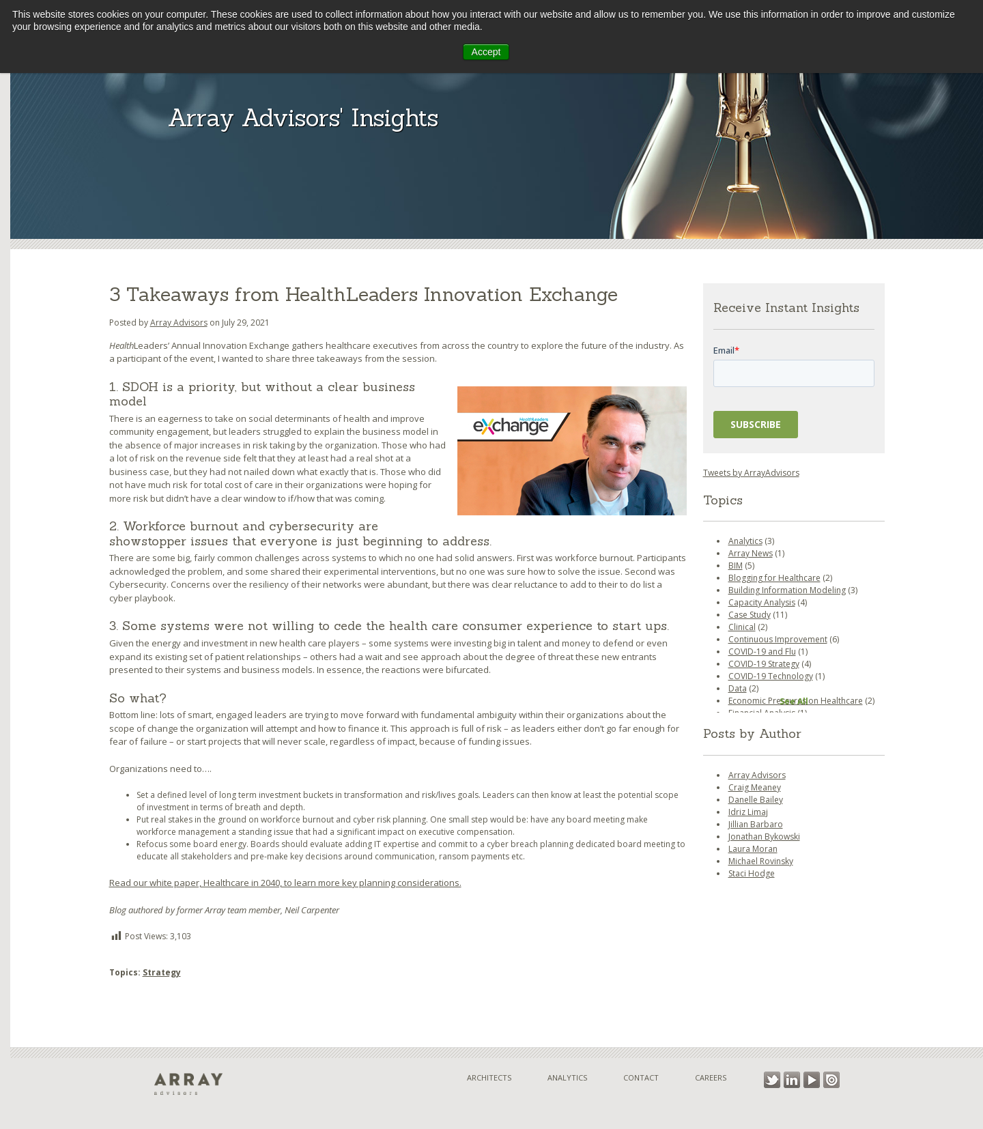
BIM (735, 565)
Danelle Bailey (755, 799)
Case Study (749, 614)
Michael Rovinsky (760, 861)
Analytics (745, 541)
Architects (489, 1077)
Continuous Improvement (777, 639)
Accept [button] (486, 51)
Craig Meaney (754, 787)
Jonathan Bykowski (764, 836)
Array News (750, 553)
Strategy (162, 972)
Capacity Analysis (761, 602)
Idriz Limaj (748, 812)
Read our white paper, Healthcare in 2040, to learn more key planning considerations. (285, 882)
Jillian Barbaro (755, 824)
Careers (710, 1077)
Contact (641, 1077)
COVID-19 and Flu (762, 651)
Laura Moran (753, 849)
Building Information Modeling (787, 590)
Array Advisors (179, 322)
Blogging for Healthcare (774, 578)
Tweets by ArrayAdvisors (751, 472)
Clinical (742, 627)
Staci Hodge (751, 873)
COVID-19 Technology (770, 676)
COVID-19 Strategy (763, 664)
